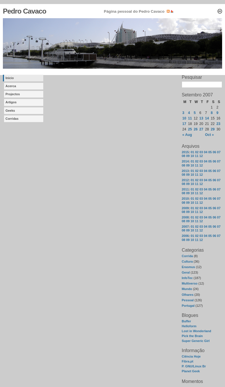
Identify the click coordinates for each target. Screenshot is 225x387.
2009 (185, 208)
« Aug (187, 135)
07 (218, 152)
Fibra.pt (187, 361)
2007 (185, 226)
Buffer (186, 321)
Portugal (188, 305)
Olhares (188, 294)
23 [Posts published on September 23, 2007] (218, 124)
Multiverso (190, 283)
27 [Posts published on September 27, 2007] (201, 129)
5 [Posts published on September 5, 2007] (195, 113)
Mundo (187, 289)
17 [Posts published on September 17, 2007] (184, 124)
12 (201, 156)
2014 (185, 161)
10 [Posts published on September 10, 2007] (184, 118)
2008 (185, 217)
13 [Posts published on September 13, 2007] (201, 118)
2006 (185, 236)
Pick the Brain (192, 336)
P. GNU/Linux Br (194, 366)
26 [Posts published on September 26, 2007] (196, 129)
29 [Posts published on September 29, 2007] (213, 129)
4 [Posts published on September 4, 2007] (189, 113)
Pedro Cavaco (24, 11)
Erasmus (188, 267)
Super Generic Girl (196, 341)
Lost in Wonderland (196, 331)
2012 (185, 180)
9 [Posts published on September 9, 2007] (217, 113)
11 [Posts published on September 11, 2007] (190, 118)
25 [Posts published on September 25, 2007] (190, 129)
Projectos (12, 94)
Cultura (187, 261)
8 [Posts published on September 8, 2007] (212, 113)
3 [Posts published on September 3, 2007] (183, 113)
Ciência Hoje (191, 356)
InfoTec (187, 278)
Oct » (209, 135)
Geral (186, 272)
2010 (185, 198)
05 (210, 152)
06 (214, 152)
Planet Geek (191, 371)
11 (196, 156)
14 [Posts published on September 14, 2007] (207, 118)
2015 (185, 152)
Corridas (11, 118)
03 (201, 152)
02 (196, 152)
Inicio (9, 78)
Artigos (10, 102)
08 (183, 156)
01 (192, 152)
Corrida (187, 256)
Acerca (10, 86)
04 (205, 152)
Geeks (10, 110)
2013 (185, 171)
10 (192, 156)
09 (188, 156)
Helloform (189, 326)
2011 (185, 189)
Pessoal (188, 300)
